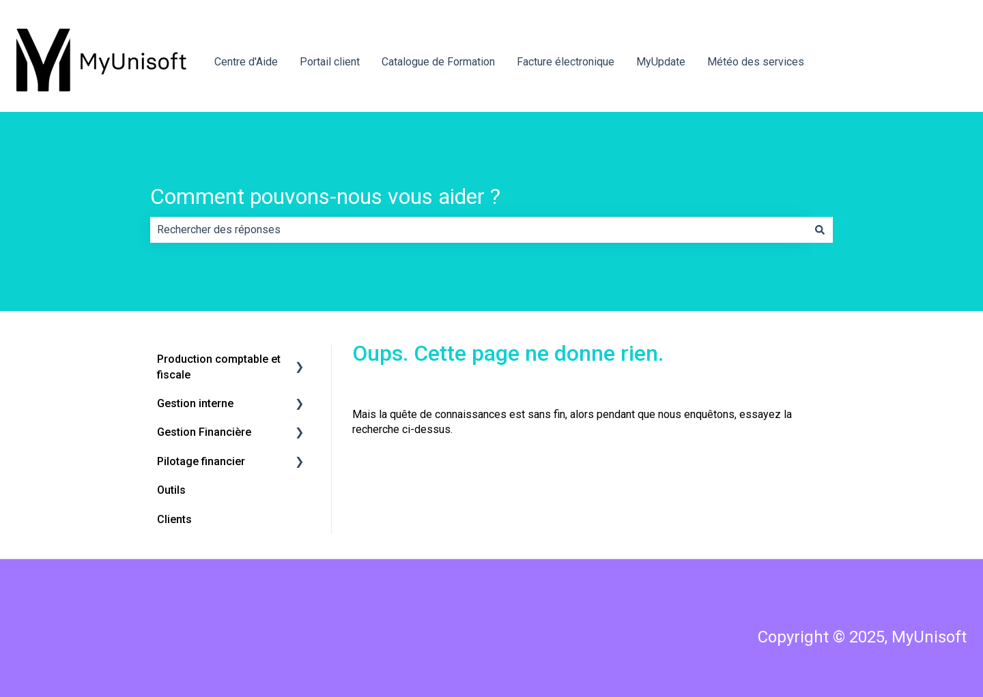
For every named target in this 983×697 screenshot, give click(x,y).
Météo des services (755, 61)
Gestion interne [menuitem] (195, 403)
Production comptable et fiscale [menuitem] (219, 367)
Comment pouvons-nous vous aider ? (325, 196)
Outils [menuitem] (171, 490)
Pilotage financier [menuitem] (201, 461)
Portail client (330, 61)
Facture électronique (565, 61)
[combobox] (478, 230)
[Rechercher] (820, 230)
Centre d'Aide (246, 61)
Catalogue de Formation (438, 61)
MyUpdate (660, 61)
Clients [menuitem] (174, 519)
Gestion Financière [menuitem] (204, 432)
